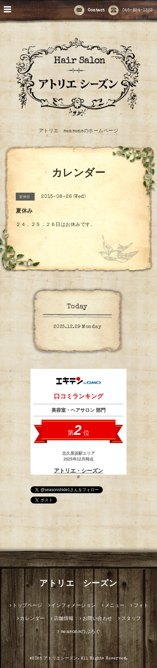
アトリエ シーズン (78, 584)
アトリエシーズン (61, 659)
